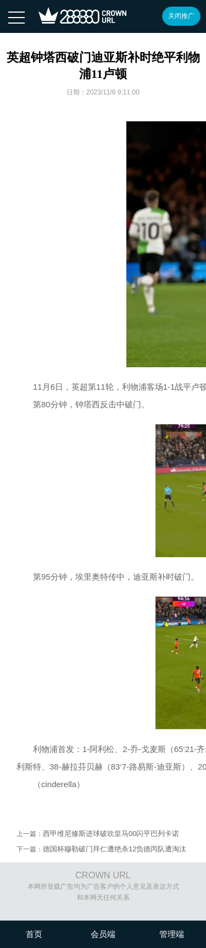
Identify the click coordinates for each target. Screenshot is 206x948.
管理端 (171, 934)
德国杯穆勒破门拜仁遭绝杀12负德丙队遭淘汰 (114, 849)
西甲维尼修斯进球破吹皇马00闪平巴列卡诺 (111, 833)
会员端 (103, 934)
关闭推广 (181, 16)
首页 (34, 934)
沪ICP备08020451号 (107, 908)
